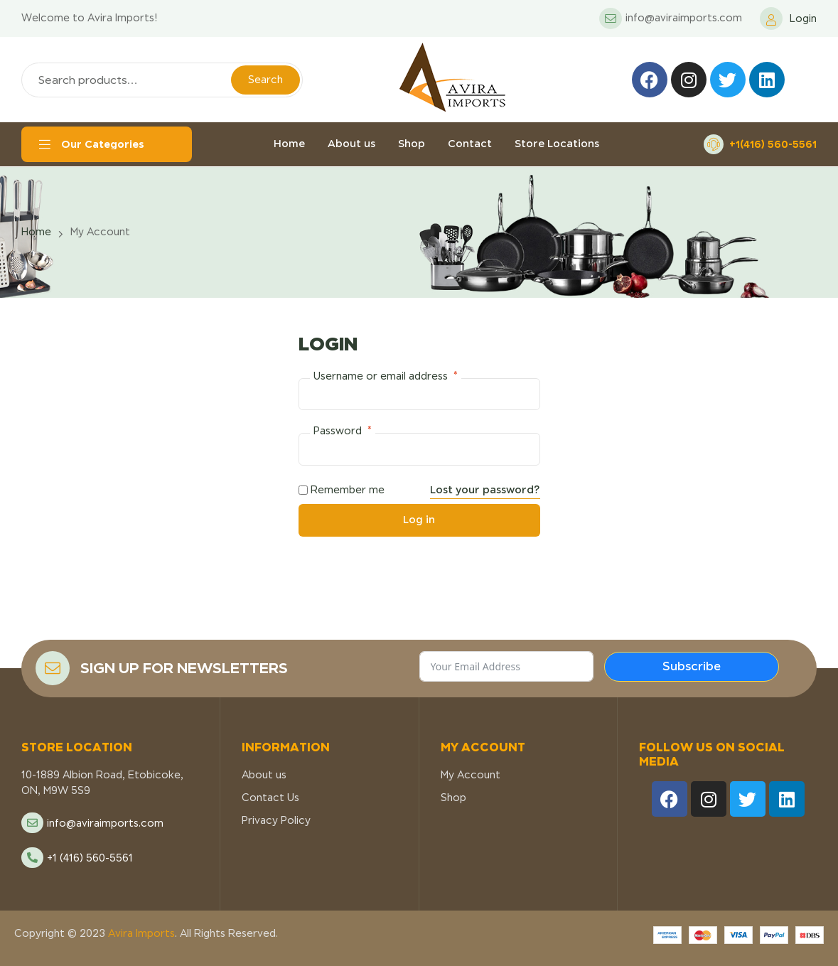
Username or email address (385, 376)
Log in (419, 519)
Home (36, 231)
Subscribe (691, 666)
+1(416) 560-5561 (773, 144)
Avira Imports (140, 933)
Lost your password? (485, 489)
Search (265, 79)
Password (342, 431)
